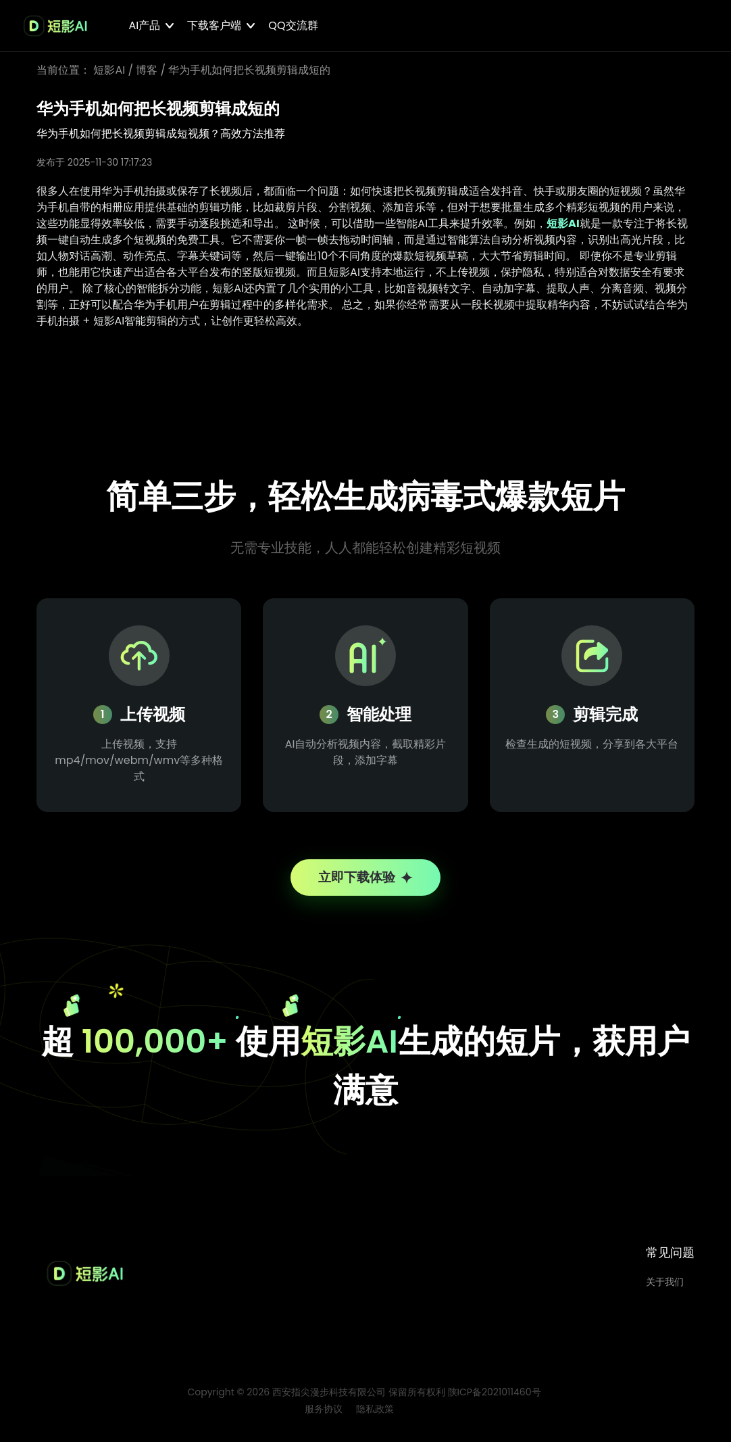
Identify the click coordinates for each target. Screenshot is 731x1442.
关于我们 (665, 1288)
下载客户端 (214, 25)
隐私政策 (375, 1415)
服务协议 (324, 1415)
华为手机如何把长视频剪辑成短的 (249, 70)
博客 (146, 70)
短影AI (109, 70)
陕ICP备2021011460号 (494, 1398)
